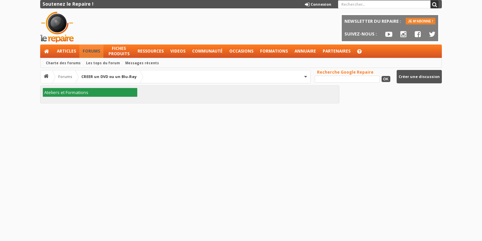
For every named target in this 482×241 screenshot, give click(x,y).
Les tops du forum (103, 63)
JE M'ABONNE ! (420, 21)
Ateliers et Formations (66, 92)
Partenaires (336, 51)
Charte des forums (63, 63)
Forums (91, 51)
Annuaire (305, 51)
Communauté (207, 51)
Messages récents (142, 63)
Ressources (151, 51)
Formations (274, 51)
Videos (177, 51)
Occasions (241, 51)
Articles (66, 51)
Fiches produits (119, 51)
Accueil (47, 51)
